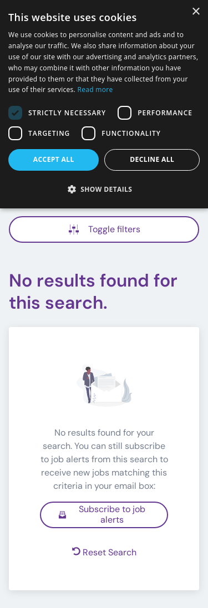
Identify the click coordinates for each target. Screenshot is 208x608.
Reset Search (104, 552)
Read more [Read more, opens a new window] (95, 89)
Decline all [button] (152, 159)
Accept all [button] (53, 159)
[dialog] (104, 104)
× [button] (195, 12)
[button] (104, 189)
